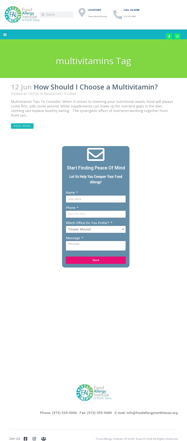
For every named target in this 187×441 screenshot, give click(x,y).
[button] (5, 34)
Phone (71, 208)
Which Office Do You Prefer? (88, 223)
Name (71, 192)
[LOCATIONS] (82, 12)
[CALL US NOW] (117, 14)
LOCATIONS (94, 10)
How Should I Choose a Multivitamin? (96, 86)
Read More (22, 125)
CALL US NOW (131, 10)
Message (73, 238)
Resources (52, 93)
